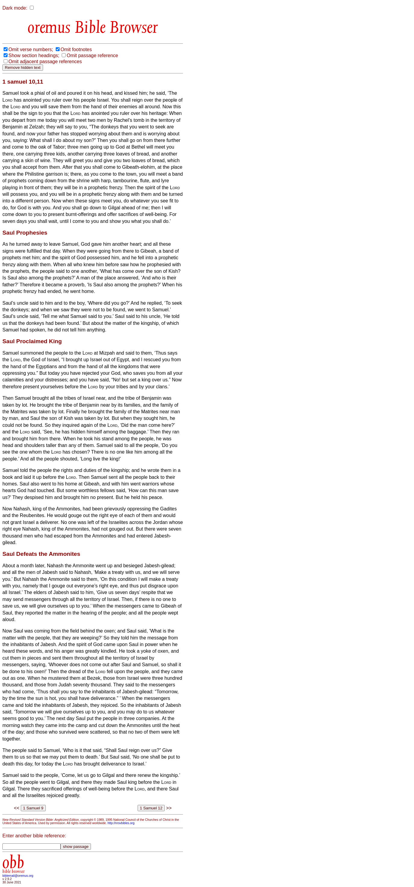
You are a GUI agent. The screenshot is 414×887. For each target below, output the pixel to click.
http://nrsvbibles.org (120, 823)
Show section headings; (33, 55)
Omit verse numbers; (30, 49)
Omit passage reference (92, 55)
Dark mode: (14, 8)
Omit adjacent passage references (45, 61)
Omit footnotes (76, 49)
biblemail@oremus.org (17, 875)
